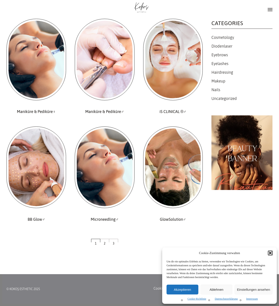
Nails (215, 89)
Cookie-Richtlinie (196, 298)
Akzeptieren (182, 289)
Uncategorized (224, 98)
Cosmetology (222, 37)
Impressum (252, 298)
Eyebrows (219, 55)
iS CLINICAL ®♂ (173, 111)
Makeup (218, 81)
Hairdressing (222, 72)
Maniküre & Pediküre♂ (104, 111)
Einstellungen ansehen (253, 289)
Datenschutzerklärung (226, 298)
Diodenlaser (221, 46)
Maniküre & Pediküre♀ (36, 111)
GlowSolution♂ (173, 219)
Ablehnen (216, 289)
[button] (270, 253)
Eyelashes (219, 63)
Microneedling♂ (105, 219)
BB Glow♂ (36, 219)
